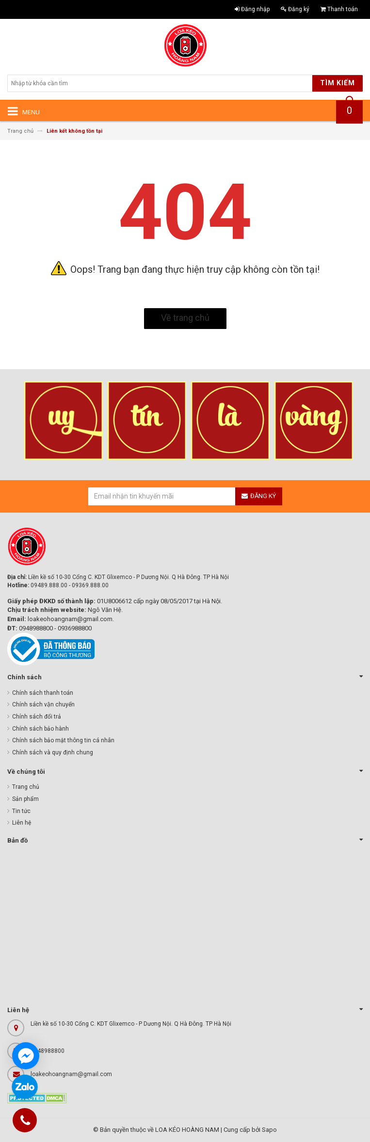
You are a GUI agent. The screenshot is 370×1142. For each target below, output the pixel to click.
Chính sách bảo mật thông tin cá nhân (63, 740)
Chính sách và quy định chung (52, 752)
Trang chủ (25, 786)
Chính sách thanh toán (42, 692)
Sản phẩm (25, 799)
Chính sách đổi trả (36, 716)
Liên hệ (21, 822)
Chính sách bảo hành (40, 728)
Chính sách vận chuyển (43, 704)
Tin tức (21, 811)
